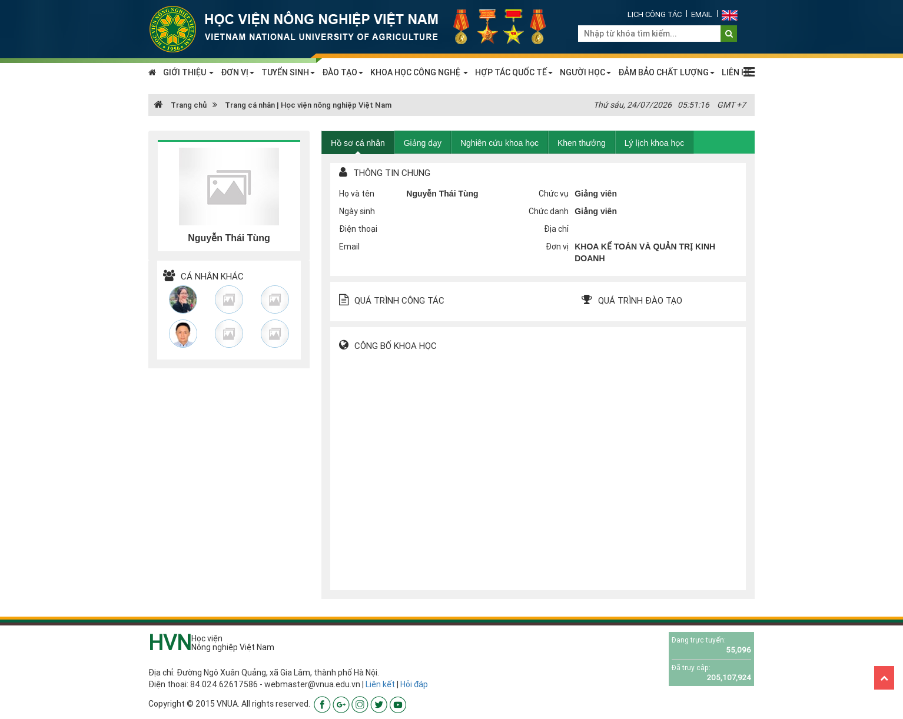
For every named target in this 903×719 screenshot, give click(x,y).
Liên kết (380, 684)
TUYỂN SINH (288, 72)
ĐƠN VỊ (237, 72)
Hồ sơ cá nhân (358, 143)
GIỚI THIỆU (188, 72)
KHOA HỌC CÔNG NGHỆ (419, 72)
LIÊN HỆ (737, 72)
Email (701, 14)
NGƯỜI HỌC (585, 72)
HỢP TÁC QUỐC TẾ (514, 72)
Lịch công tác (655, 14)
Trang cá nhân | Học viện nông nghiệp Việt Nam (308, 105)
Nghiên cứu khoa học (499, 143)
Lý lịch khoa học (655, 143)
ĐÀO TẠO (342, 72)
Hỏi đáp (414, 684)
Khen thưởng (581, 143)
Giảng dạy (422, 143)
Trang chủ (180, 105)
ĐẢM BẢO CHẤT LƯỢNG (666, 72)
